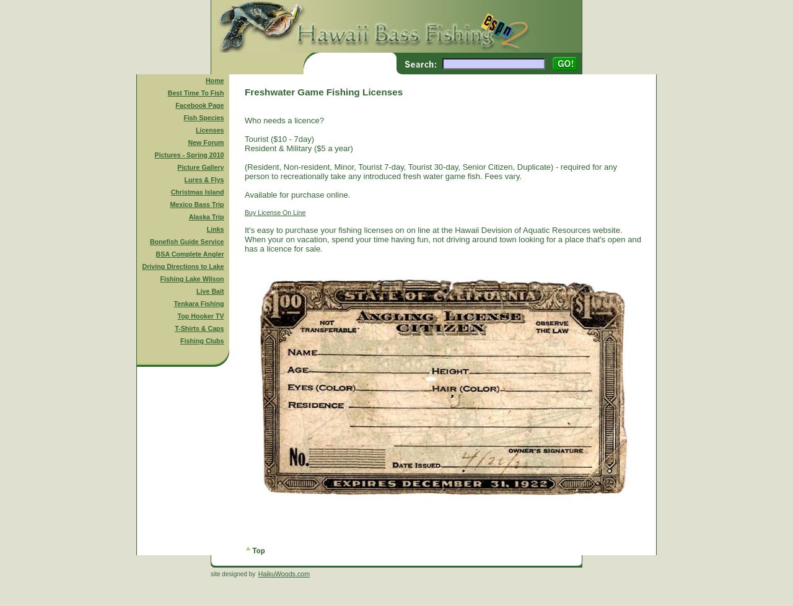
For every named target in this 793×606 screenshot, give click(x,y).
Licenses (210, 130)
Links (215, 229)
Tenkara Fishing (199, 303)
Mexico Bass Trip (197, 204)
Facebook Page (199, 105)
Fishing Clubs (202, 341)
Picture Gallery (200, 167)
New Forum (206, 142)
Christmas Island (197, 192)
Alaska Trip (206, 217)
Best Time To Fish (196, 93)
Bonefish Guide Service (187, 241)
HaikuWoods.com (284, 573)
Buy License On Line (275, 212)
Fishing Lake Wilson (192, 279)
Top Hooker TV (201, 316)
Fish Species (203, 117)
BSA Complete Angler (190, 254)
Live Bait (210, 291)
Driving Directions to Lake (183, 266)
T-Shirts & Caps (199, 328)
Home (215, 80)
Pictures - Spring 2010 (189, 155)
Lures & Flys (204, 179)
